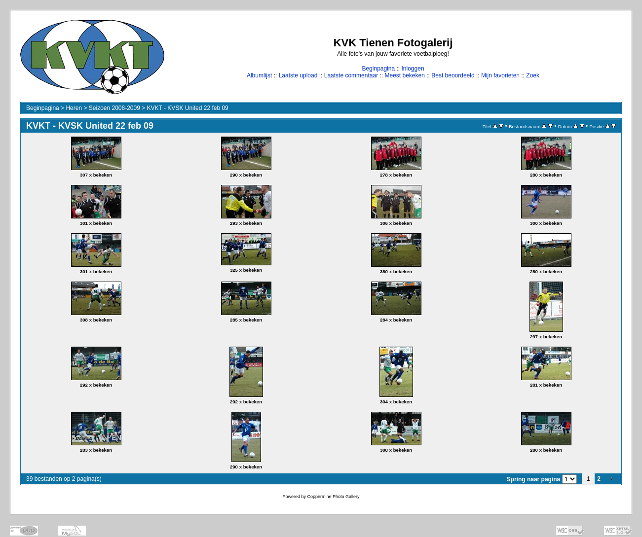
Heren (74, 108)
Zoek (532, 75)
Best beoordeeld (452, 75)
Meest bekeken (404, 75)
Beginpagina (378, 68)
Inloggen (413, 68)
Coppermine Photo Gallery (333, 496)
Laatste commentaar (351, 75)
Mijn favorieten (500, 75)
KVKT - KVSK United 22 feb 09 (187, 108)
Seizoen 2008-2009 (114, 108)
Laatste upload (298, 75)
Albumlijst (259, 75)
